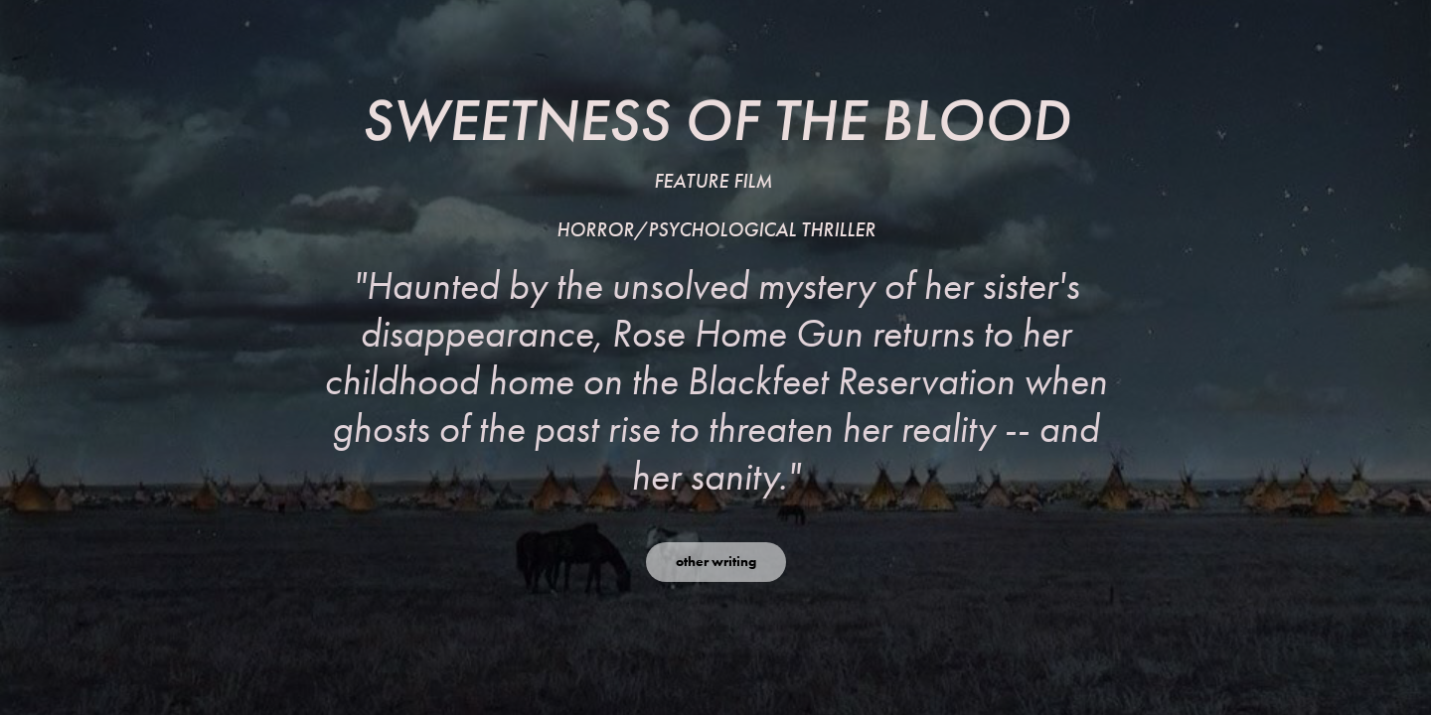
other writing (716, 561)
